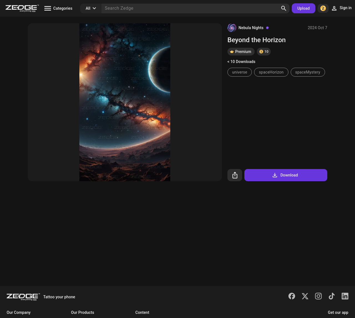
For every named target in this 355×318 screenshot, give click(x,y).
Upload (303, 8)
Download (285, 175)
